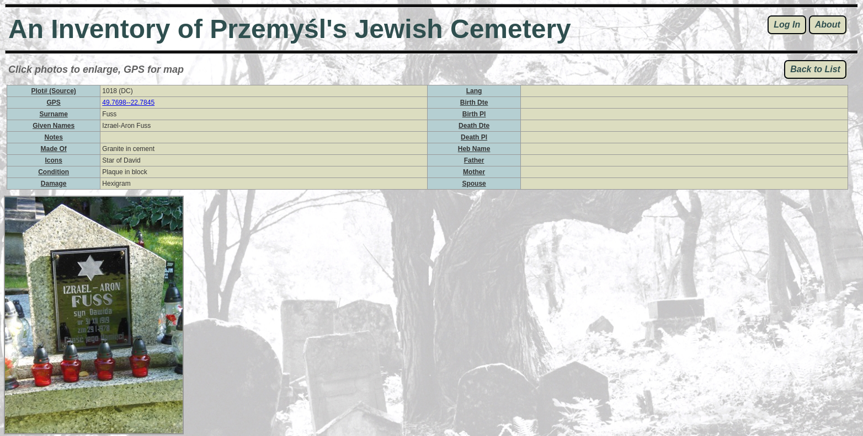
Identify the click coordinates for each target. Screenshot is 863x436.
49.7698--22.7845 (128, 102)
